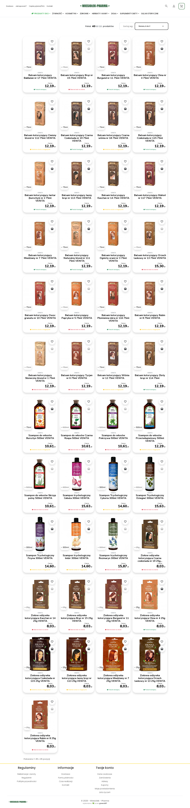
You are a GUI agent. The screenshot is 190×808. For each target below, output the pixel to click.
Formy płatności (65, 777)
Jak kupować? (21, 6)
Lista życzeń (104, 792)
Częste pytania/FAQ (37, 6)
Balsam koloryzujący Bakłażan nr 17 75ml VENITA (40, 76)
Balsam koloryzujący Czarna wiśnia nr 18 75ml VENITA (113, 136)
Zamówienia (105, 777)
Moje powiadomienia (105, 788)
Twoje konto (105, 768)
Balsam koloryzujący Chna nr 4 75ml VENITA (150, 76)
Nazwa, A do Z (151, 26)
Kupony (104, 785)
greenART (103, 803)
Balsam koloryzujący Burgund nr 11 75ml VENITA (113, 76)
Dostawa (10, 6)
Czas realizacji (65, 781)
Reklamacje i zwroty (26, 774)
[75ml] (27, 67)
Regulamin (27, 777)
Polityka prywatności (26, 781)
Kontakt (50, 6)
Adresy (105, 781)
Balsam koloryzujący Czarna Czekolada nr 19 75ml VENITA (77, 138)
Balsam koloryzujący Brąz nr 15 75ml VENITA (77, 76)
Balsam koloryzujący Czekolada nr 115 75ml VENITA (150, 138)
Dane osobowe (104, 774)
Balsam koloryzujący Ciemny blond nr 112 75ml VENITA (40, 136)
